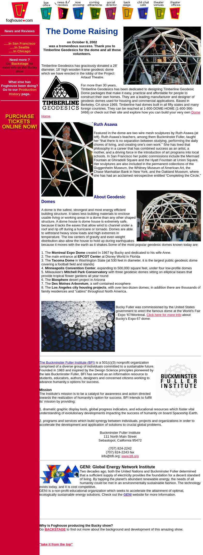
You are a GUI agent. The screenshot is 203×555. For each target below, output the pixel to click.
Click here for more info (164, 315)
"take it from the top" (56, 544)
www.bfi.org (130, 456)
